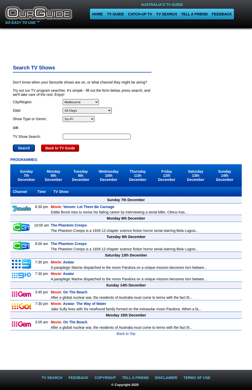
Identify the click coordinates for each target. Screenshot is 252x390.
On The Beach (69, 292)
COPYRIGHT (105, 378)
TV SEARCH (166, 14)
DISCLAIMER (166, 378)
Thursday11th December (137, 175)
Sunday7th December (26, 175)
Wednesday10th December (109, 175)
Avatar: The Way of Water (78, 304)
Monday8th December (53, 175)
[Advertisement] (126, 44)
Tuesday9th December (80, 175)
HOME (97, 14)
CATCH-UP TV (140, 14)
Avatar (62, 262)
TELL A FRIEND (194, 14)
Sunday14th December (225, 175)
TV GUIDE (115, 14)
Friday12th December (166, 175)
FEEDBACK (222, 14)
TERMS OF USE (196, 378)
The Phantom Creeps (69, 225)
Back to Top (126, 334)
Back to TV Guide (60, 148)
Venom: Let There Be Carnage (82, 207)
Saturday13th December (195, 175)
